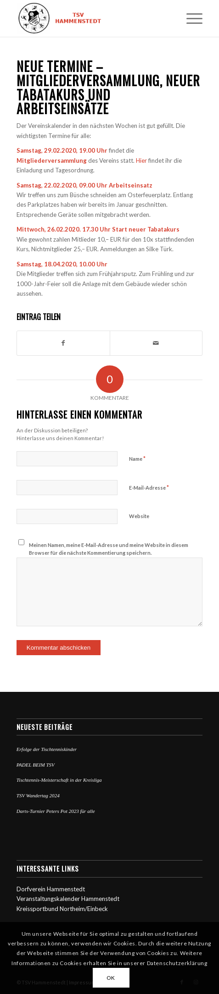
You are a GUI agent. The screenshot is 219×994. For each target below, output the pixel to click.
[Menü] (189, 18)
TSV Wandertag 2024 (38, 795)
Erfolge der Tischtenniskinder (47, 749)
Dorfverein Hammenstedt (51, 889)
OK (111, 977)
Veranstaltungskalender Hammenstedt (68, 898)
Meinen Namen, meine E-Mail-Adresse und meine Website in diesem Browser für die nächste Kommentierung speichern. (108, 549)
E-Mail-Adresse (149, 487)
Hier (141, 160)
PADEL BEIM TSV (36, 765)
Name (137, 458)
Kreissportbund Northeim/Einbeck (62, 908)
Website (139, 516)
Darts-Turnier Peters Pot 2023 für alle (56, 811)
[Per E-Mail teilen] (156, 343)
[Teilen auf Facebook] (63, 343)
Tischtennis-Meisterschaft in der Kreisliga (59, 780)
